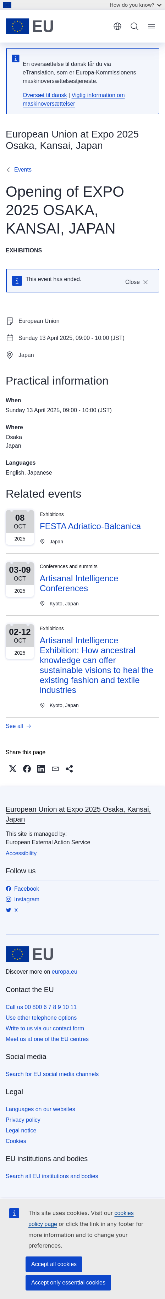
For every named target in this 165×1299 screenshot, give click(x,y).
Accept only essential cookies (68, 1283)
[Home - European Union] (57, 26)
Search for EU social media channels (52, 1074)
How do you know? (135, 5)
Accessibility (21, 853)
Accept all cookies (54, 1264)
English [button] (117, 26)
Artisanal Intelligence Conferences (79, 583)
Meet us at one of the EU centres (47, 1039)
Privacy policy (23, 1120)
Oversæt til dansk (45, 95)
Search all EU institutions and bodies (52, 1176)
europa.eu (64, 972)
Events (23, 170)
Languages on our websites (40, 1109)
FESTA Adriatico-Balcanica (90, 526)
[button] (12, 768)
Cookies (16, 1141)
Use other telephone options (41, 1018)
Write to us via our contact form (45, 1028)
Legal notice (21, 1130)
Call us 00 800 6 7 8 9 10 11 (41, 1007)
